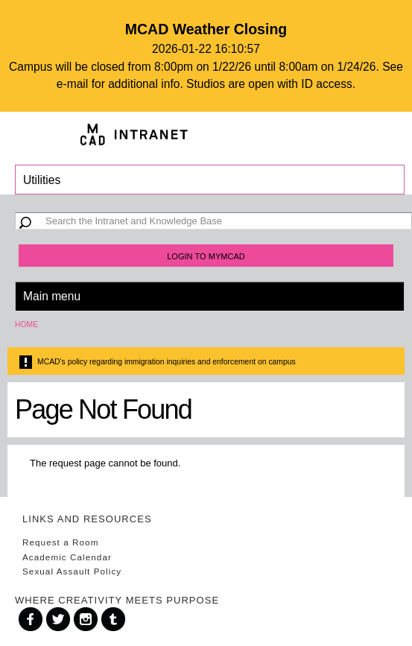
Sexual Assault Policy (71, 571)
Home (26, 324)
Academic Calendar (67, 557)
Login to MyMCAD (206, 256)
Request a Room (60, 542)
